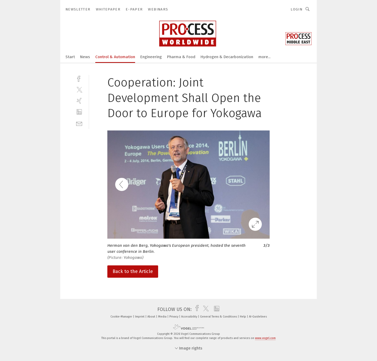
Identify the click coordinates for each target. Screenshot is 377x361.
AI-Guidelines (258, 316)
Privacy (174, 316)
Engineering (151, 56)
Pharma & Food (181, 56)
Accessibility (189, 316)
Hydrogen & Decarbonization (227, 56)
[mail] (79, 123)
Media (162, 316)
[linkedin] (79, 112)
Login (296, 9)
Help (243, 316)
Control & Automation (115, 56)
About (151, 316)
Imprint (140, 316)
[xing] (79, 100)
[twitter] (79, 89)
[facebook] (79, 78)
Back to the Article (133, 271)
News (85, 56)
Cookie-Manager (121, 316)
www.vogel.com (265, 338)
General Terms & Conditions (219, 316)
